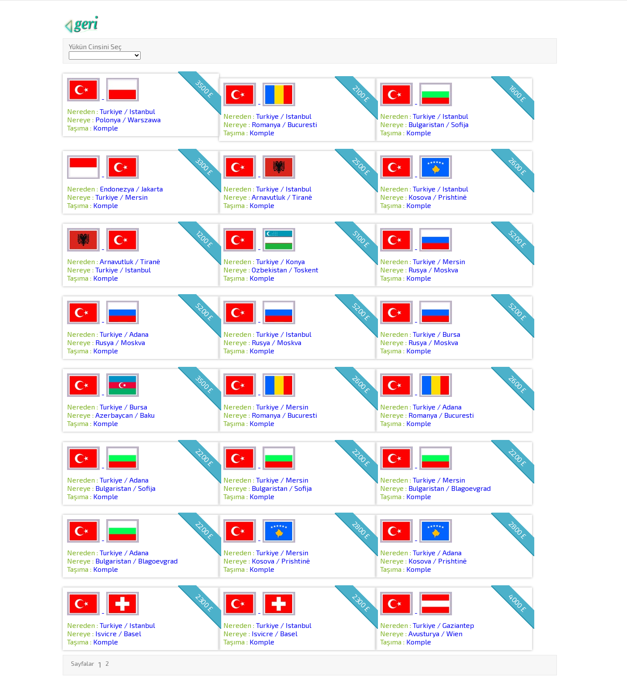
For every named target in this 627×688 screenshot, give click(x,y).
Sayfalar (82, 663)
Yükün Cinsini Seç (95, 46)
